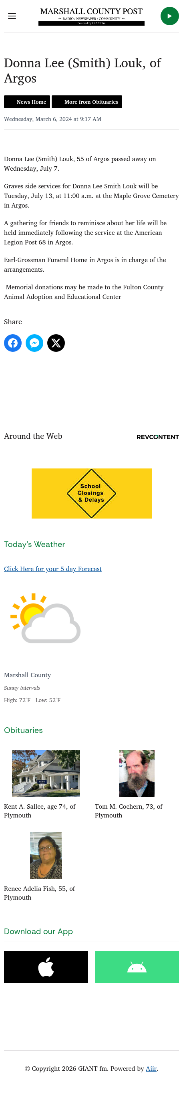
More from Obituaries (91, 101)
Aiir (151, 1068)
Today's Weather (34, 544)
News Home (31, 101)
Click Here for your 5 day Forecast (53, 568)
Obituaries (23, 730)
